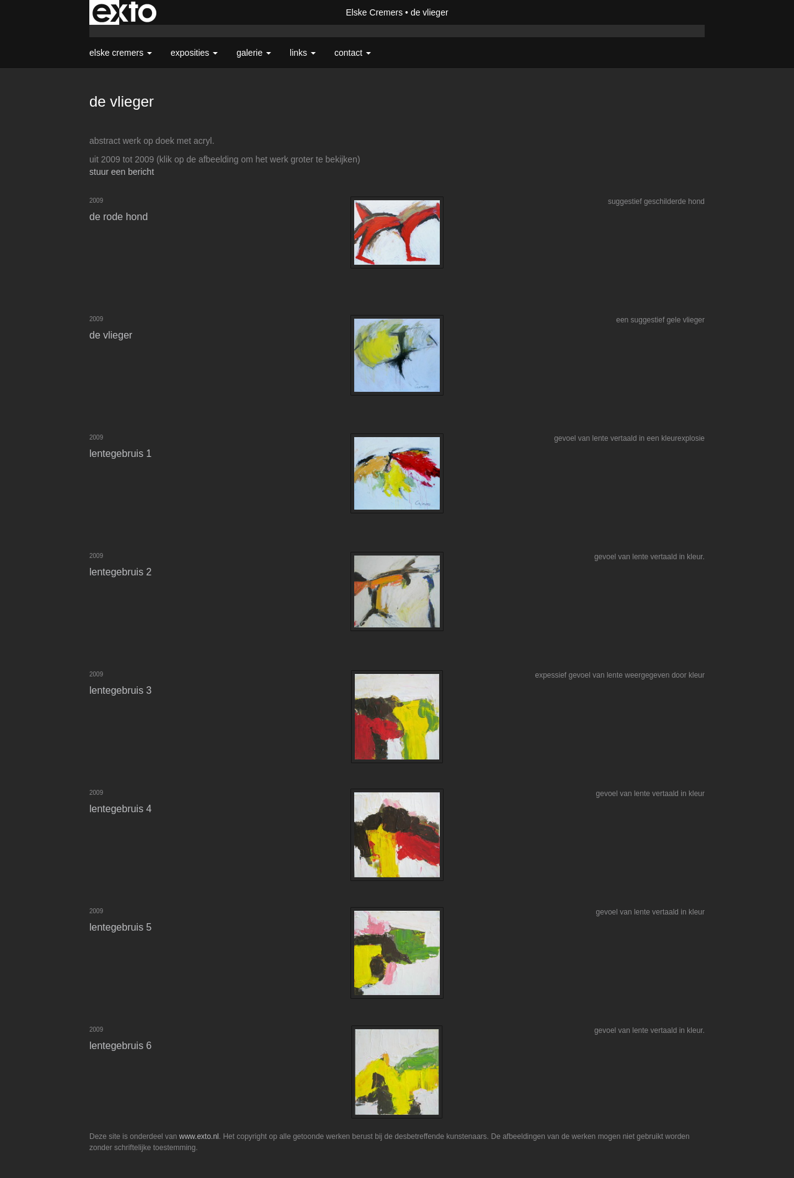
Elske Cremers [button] (120, 53)
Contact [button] (352, 53)
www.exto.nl (199, 1136)
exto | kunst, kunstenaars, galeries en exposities (124, 12)
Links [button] (303, 53)
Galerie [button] (253, 53)
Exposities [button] (194, 53)
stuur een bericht (121, 172)
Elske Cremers (374, 12)
